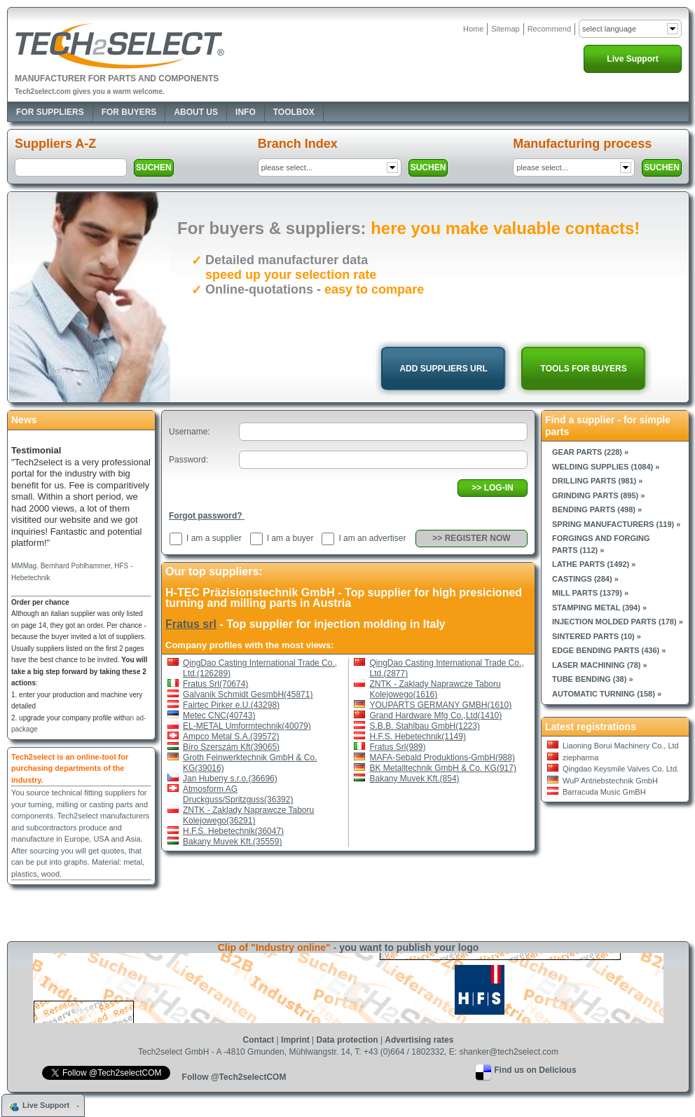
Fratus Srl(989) (398, 747)
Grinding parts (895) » (598, 495)
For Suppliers (50, 112)
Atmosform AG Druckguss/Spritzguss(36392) (238, 794)
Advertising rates (419, 1040)
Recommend (549, 29)
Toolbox (294, 112)
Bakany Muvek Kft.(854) (415, 778)
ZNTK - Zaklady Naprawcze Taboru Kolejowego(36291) (248, 815)
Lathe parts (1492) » (593, 564)
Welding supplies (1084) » (605, 466)
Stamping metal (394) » (599, 607)
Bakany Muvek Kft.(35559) (232, 842)
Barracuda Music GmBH (604, 792)
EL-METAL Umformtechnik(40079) (247, 726)
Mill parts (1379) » (590, 593)
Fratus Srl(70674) (215, 684)
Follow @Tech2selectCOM (234, 1077)
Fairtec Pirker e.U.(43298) (231, 705)
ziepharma (580, 757)
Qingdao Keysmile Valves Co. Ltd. (621, 769)
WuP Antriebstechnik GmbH (610, 780)
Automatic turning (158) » (606, 694)
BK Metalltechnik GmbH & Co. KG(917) (443, 768)
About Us (196, 112)
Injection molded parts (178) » (617, 621)
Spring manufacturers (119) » (616, 524)
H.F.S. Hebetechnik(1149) (418, 736)
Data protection (347, 1040)
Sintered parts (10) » (596, 636)
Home (473, 29)
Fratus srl (190, 624)
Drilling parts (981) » (597, 481)
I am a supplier (214, 538)
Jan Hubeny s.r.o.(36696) (230, 778)
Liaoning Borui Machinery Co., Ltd (621, 745)
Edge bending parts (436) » (609, 650)
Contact (259, 1040)
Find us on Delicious (535, 1070)
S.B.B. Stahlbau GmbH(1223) (425, 726)
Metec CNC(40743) (219, 715)
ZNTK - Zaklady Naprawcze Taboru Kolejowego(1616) (435, 689)
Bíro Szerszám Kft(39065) (231, 747)
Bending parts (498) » (597, 509)
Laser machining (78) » (599, 665)
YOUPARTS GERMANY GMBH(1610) (441, 705)
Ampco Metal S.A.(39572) (231, 736)
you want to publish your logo (409, 947)
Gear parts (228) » (590, 452)
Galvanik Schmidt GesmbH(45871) (247, 694)
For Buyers (129, 112)
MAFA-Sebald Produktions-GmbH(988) (442, 757)
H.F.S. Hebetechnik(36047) (233, 831)
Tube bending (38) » (592, 679)
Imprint (295, 1040)
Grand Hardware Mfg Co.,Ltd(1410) (436, 715)
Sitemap (505, 29)
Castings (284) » (585, 579)
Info (245, 112)
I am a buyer (290, 538)
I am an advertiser (372, 538)
